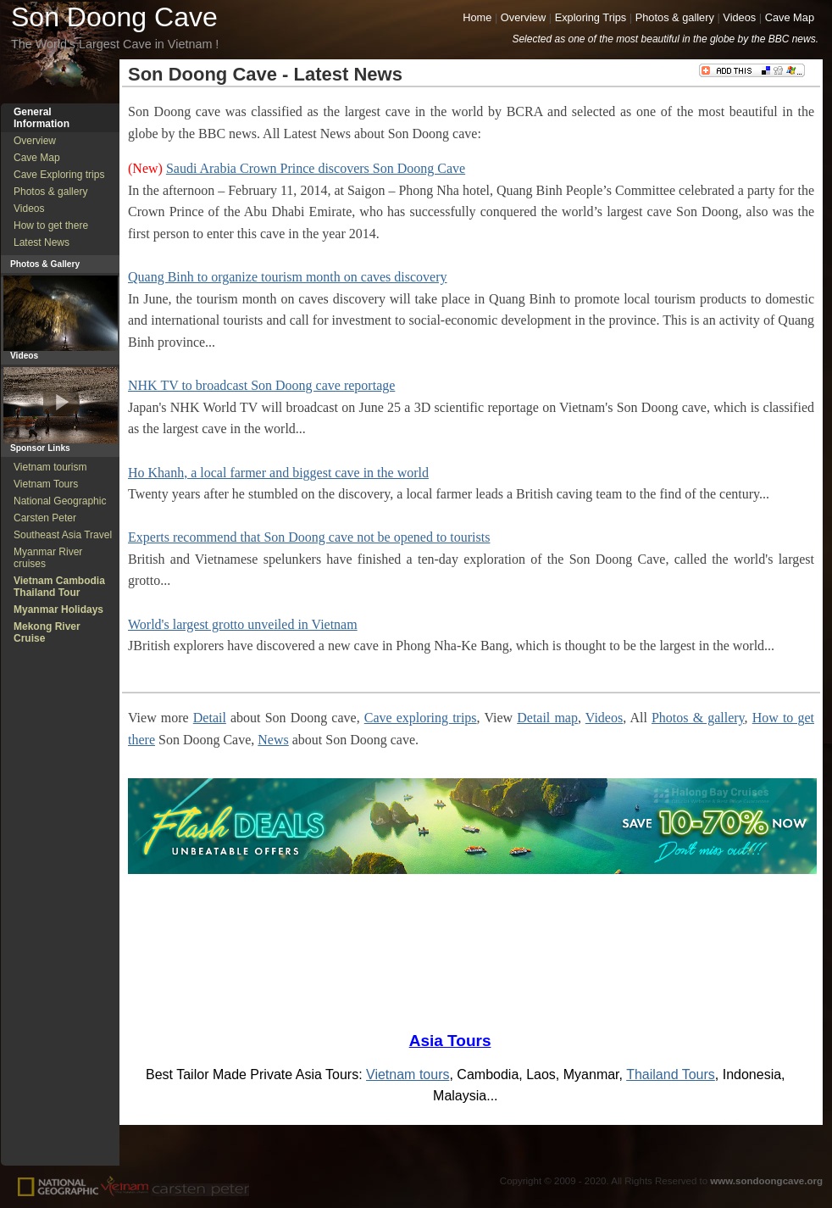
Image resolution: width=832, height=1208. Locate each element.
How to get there (51, 225)
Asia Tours (450, 1040)
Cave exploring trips (420, 717)
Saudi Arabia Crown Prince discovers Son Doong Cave (315, 168)
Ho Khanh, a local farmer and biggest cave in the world (278, 472)
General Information (41, 118)
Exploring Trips (591, 17)
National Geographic (60, 501)
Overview (523, 17)
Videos (739, 17)
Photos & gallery (674, 17)
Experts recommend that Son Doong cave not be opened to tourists (309, 537)
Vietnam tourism (50, 467)
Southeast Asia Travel (63, 535)
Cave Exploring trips (59, 175)
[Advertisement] (60, 901)
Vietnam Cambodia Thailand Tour (59, 586)
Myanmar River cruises (48, 558)
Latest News (41, 242)
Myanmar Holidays (58, 609)
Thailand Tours (670, 1074)
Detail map (547, 717)
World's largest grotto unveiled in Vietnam (243, 624)
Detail (209, 717)
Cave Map (789, 17)
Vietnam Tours (46, 484)
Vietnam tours (407, 1074)
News (273, 739)
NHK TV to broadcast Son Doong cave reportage (261, 385)
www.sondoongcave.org (766, 1181)
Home (477, 17)
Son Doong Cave (114, 17)
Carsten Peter (45, 518)
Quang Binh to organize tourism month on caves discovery (287, 277)
